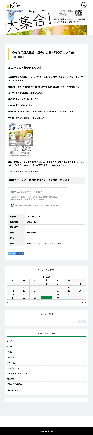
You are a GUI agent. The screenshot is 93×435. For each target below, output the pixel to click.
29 (46, 297)
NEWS (9, 346)
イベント (11, 351)
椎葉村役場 (11, 378)
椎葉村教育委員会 (14, 384)
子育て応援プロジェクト (17, 373)
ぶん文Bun (11, 357)
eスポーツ (11, 341)
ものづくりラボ (13, 368)
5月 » (84, 302)
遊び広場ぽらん (13, 389)
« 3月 (9, 302)
